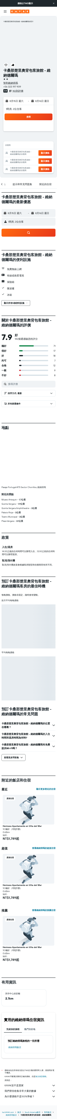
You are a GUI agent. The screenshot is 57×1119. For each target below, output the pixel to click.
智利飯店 (47, 1112)
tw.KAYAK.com (8, 1112)
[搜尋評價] (31, 384)
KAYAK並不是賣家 (30, 1085)
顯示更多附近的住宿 (45, 789)
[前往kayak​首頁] (19, 11)
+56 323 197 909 (12, 86)
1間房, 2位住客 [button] (14, 108)
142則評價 (17, 90)
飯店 (19, 1112)
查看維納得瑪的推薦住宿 (43, 910)
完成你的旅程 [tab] (12, 1029)
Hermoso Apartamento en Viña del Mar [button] (22, 826)
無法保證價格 (40, 1076)
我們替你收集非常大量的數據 (30, 1091)
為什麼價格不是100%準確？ (30, 1096)
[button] (53, 3)
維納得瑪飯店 (14, 1047)
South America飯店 (32, 1112)
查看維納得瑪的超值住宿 (43, 848)
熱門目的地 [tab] (29, 1029)
